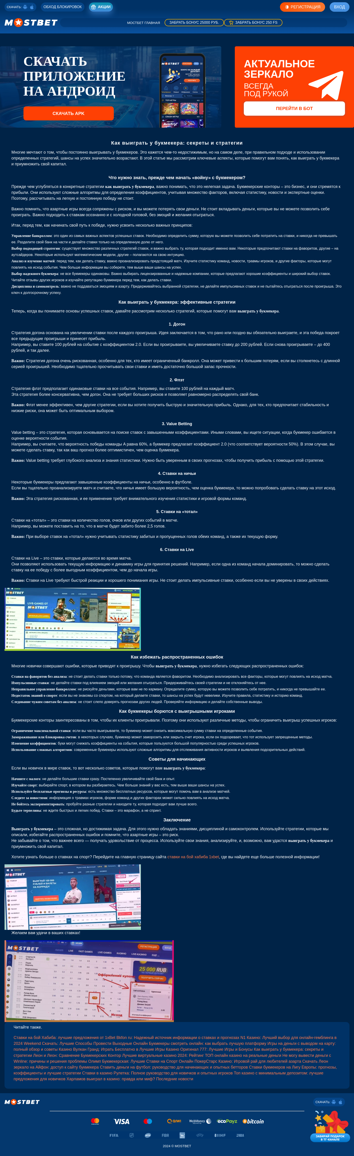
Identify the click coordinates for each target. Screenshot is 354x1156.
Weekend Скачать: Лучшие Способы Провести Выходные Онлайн (86, 1043)
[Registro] (63, 7)
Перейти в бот (294, 108)
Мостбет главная (143, 23)
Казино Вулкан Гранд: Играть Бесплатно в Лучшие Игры (112, 1049)
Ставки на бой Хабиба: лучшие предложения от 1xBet (64, 1037)
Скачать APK (68, 113)
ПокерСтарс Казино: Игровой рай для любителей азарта (247, 1061)
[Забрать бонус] (194, 22)
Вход (339, 7)
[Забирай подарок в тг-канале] (330, 1125)
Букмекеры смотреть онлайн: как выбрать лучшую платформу (207, 1043)
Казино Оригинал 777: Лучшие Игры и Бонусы (209, 1049)
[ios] (32, 7)
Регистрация (302, 7)
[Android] (25, 7)
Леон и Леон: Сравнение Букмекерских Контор (77, 1055)
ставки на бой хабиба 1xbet (193, 857)
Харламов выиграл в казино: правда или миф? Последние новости (130, 1079)
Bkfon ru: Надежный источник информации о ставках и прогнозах (177, 1037)
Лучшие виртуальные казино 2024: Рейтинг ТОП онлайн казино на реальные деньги (201, 1055)
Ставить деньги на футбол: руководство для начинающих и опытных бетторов (174, 1067)
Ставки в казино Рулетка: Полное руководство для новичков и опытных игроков (157, 1073)
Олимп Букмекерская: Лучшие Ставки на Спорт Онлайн (140, 1061)
